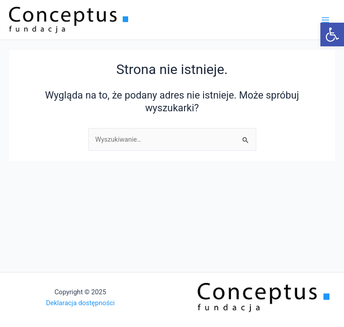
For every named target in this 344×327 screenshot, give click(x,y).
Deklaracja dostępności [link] (80, 303)
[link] (332, 34)
